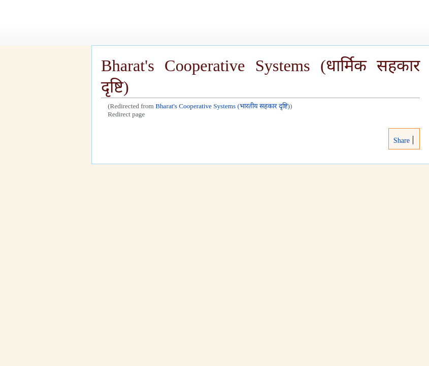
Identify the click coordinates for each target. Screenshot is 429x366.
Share (400, 140)
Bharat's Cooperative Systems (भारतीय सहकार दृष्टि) (222, 106)
